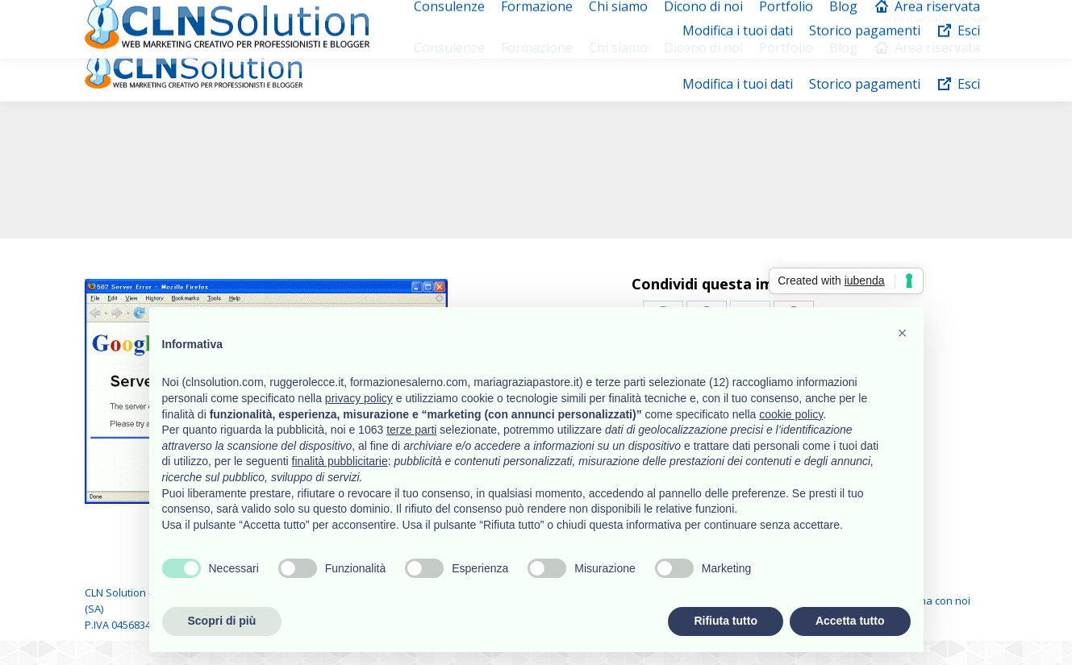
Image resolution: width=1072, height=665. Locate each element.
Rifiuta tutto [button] (725, 620)
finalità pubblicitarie (340, 461)
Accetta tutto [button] (850, 620)
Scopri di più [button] (222, 620)
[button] (903, 333)
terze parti (411, 429)
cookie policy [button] (791, 414)
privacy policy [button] (359, 398)
